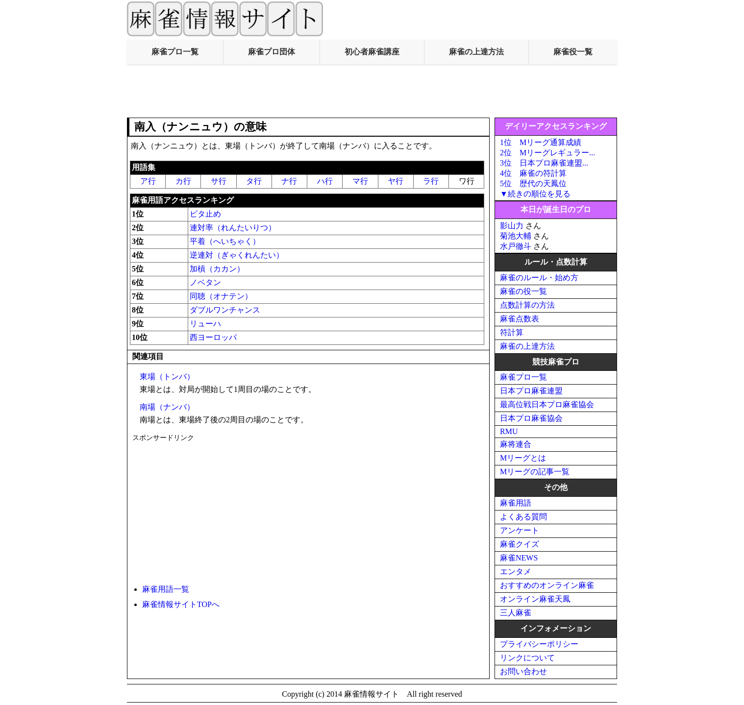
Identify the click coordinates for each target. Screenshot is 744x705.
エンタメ (515, 571)
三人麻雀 (515, 612)
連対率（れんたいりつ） (233, 227)
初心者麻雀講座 (372, 52)
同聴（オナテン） (221, 296)
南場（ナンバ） (167, 407)
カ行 (183, 181)
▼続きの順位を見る (535, 194)
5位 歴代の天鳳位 (533, 183)
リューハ (205, 323)
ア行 (148, 181)
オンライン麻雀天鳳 (535, 599)
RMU (509, 431)
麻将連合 (515, 444)
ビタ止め (205, 214)
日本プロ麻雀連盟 (531, 391)
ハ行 (325, 181)
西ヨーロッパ (213, 337)
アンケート (519, 530)
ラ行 (431, 181)
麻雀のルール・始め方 (539, 277)
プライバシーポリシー (539, 644)
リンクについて (527, 658)
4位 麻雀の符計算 (533, 173)
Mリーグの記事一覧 (535, 471)
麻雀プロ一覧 (174, 52)
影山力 (511, 225)
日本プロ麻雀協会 (531, 418)
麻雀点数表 (519, 319)
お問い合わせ (523, 671)
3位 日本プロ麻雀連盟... (544, 163)
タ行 (254, 181)
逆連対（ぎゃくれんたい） (237, 255)
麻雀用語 (515, 503)
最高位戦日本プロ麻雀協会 (547, 404)
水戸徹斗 (515, 246)
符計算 (511, 332)
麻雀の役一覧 (523, 291)
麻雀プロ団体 (271, 52)
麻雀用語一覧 (165, 589)
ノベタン (205, 282)
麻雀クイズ (519, 544)
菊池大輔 (515, 236)
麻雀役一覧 (573, 52)
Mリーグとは (523, 458)
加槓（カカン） (217, 269)
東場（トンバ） (167, 376)
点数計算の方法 (527, 305)
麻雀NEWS (519, 558)
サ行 (218, 181)
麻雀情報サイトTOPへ (181, 604)
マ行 (360, 181)
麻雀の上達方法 (476, 52)
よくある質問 (523, 516)
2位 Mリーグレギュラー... (547, 152)
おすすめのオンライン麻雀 (547, 585)
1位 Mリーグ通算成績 (540, 142)
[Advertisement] (372, 91)
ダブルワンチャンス (225, 310)
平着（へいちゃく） (225, 241)
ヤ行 (395, 181)
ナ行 (289, 181)
